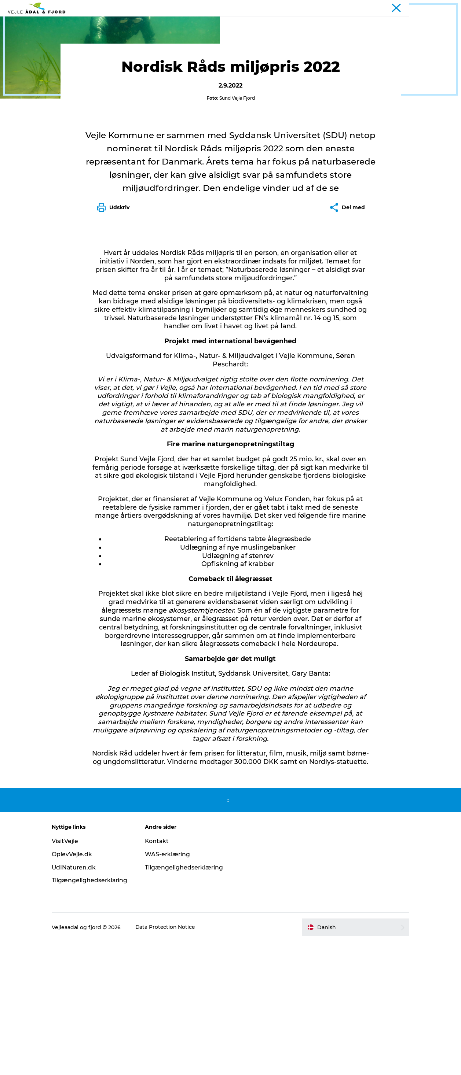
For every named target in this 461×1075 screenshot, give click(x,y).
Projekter (444, 7)
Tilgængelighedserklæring (187, 1000)
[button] (351, 1061)
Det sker (90, 47)
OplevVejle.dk (78, 987)
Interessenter (25, 47)
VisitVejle (71, 974)
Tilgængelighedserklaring (96, 1013)
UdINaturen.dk (80, 1000)
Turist (420, 7)
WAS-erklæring (171, 987)
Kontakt (160, 974)
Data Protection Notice (171, 1060)
